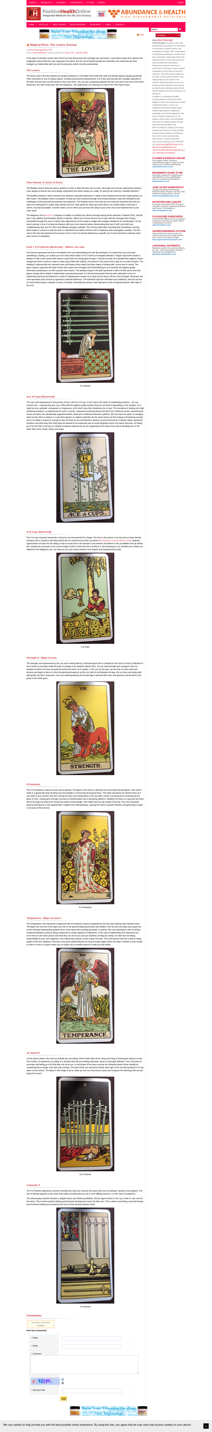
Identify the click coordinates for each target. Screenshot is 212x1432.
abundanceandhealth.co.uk (164, 254)
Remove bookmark (27, 44)
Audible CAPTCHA (63, 1383)
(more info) (40, 50)
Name (35, 1338)
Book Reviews (78, 25)
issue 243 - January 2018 (76, 53)
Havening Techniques (165, 153)
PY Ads (90, 2)
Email (35, 1346)
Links (108, 25)
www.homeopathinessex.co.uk (165, 196)
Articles (43, 25)
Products (46, 2)
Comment (37, 1354)
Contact (120, 25)
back (142, 34)
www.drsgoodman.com (162, 210)
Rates (101, 2)
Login (180, 2)
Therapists (76, 2)
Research (95, 25)
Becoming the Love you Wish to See (114, 540)
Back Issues (59, 25)
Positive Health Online (59, 13)
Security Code (39, 1390)
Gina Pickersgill (165, 40)
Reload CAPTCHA (63, 1379)
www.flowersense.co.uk (162, 167)
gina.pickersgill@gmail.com (164, 147)
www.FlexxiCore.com (161, 225)
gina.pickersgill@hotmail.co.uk (169, 144)
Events (32, 2)
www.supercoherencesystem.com (167, 240)
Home (31, 25)
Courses (61, 2)
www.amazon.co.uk (160, 181)
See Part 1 (48, 215)
